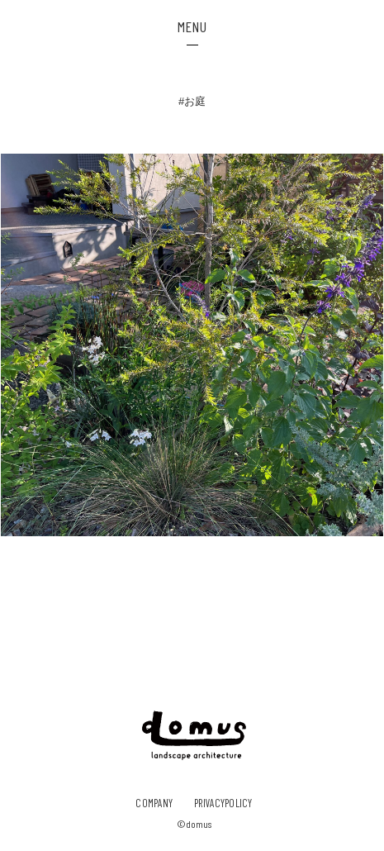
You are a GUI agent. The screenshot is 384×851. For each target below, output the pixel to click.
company (154, 803)
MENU (192, 26)
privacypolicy (223, 803)
